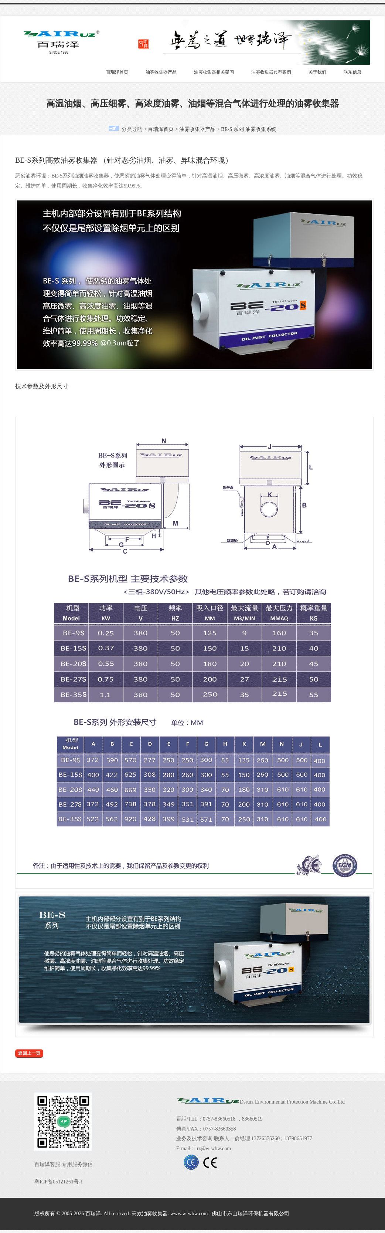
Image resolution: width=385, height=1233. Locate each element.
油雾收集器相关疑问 (214, 72)
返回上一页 (29, 1053)
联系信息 (352, 72)
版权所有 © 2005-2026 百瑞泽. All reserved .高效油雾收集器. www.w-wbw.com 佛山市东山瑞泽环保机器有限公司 (161, 1213)
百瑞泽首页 (117, 72)
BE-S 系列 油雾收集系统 (248, 129)
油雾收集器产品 (161, 72)
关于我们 (317, 72)
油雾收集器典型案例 (271, 72)
